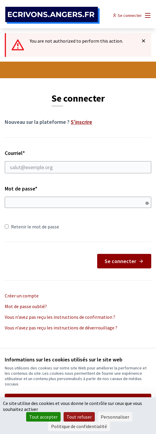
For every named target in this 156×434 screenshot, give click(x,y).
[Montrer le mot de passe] (147, 203)
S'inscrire (81, 121)
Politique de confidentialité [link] (79, 426)
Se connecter (124, 261)
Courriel (78, 161)
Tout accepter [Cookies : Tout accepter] (43, 417)
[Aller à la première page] (59, 15)
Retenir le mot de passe (32, 227)
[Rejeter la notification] (143, 41)
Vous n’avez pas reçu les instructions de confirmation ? (60, 317)
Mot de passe (21, 188)
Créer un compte (22, 296)
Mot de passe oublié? (26, 306)
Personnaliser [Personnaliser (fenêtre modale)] (115, 417)
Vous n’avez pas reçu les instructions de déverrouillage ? (61, 328)
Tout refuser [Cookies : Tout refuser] (79, 417)
